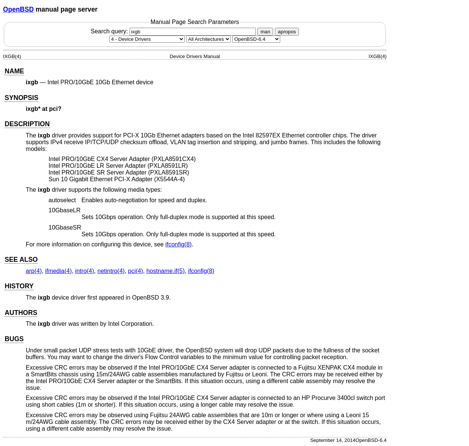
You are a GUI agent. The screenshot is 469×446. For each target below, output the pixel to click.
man (265, 31)
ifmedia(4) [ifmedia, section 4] (58, 271)
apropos (287, 31)
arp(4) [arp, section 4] (34, 271)
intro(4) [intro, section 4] (84, 271)
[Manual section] (147, 39)
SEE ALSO (20, 259)
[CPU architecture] (208, 39)
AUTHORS (20, 312)
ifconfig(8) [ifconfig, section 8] (178, 244)
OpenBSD (18, 9)
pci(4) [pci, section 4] (135, 271)
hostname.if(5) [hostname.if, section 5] (165, 271)
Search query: (174, 31)
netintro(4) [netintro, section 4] (111, 271)
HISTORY (18, 286)
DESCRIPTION (26, 124)
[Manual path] (256, 39)
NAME (14, 71)
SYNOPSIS (21, 97)
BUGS (14, 339)
